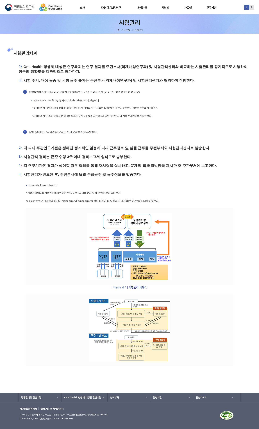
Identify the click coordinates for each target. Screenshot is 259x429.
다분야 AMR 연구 (111, 8)
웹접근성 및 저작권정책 (51, 408)
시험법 (165, 8)
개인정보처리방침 (28, 408)
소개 (82, 8)
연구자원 (211, 8)
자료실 (188, 8)
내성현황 (142, 8)
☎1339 (104, 414)
